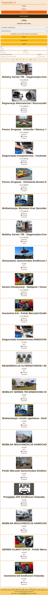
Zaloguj (24, 6)
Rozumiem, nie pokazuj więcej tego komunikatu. (24, 593)
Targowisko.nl (8, 2)
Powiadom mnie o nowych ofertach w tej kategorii (24, 34)
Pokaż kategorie (24, 16)
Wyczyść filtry (24, 40)
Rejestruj (24, 9)
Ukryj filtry (24, 44)
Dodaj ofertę (24, 12)
